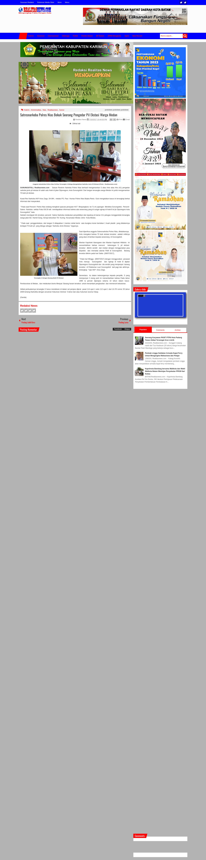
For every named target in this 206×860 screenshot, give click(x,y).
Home (23, 36)
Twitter (181, 2)
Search (185, 36)
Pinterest (34, 311)
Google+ (30, 311)
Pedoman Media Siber (45, 2)
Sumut (61, 110)
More (60, 2)
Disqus (127, 329)
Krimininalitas (36, 110)
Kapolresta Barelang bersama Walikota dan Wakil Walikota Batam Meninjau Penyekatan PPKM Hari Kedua (165, 371)
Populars (143, 330)
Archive (177, 330)
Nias (44, 110)
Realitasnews (52, 110)
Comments (160, 330)
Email (126, 120)
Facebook (185, 2)
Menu (67, 2)
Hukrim (26, 110)
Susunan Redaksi (27, 2)
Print (119, 120)
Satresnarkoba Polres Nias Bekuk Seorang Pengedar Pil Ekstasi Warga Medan (68, 114)
